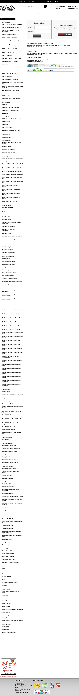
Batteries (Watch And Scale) (8, 518)
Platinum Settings (6, 401)
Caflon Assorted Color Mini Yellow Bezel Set (12, 174)
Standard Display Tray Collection (10, 284)
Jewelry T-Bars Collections (8, 267)
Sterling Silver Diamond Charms (9, 451)
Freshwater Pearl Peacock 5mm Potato (11, 329)
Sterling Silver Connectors (8, 486)
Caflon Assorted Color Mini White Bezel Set (12, 171)
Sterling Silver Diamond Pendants (10, 462)
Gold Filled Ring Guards (7, 246)
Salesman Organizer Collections (9, 278)
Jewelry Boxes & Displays (8, 256)
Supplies (4, 514)
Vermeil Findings (6, 589)
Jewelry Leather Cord (7, 539)
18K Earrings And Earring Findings (10, 110)
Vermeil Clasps (5, 600)
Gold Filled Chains (6, 216)
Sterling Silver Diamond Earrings (10, 459)
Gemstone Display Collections (9, 261)
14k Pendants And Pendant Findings (10, 90)
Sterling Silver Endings (7, 493)
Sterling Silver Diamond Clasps (9, 454)
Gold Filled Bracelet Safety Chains (10, 214)
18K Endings (5, 113)
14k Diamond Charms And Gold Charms (11, 58)
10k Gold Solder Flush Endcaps (9, 37)
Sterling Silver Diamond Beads (9, 445)
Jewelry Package (6, 542)
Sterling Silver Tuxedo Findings (9, 510)
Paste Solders (5, 626)
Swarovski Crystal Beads (8, 550)
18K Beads (4, 104)
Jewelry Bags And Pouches (8, 264)
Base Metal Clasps (6, 146)
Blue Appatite (5, 439)
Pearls (3, 288)
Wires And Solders (6, 624)
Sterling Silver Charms (7, 478)
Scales (3, 579)
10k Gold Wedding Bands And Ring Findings (12, 40)
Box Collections (6, 258)
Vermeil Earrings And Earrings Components (12, 609)
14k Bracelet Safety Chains (8, 52)
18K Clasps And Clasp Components (10, 107)
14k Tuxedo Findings (7, 95)
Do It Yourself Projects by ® (8, 676)
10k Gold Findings (6, 22)
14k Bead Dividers (6, 46)
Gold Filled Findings (6, 205)
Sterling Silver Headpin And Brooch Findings (12, 496)
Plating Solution (6, 544)
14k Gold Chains (6, 71)
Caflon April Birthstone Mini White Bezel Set (12, 158)
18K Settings (5, 124)
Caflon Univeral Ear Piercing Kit (9, 201)
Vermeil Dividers (6, 606)
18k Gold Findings (6, 102)
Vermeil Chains (5, 595)
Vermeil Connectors (6, 603)
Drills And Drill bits (6, 571)
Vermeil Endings (6, 612)
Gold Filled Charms (6, 219)
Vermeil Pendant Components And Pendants (12, 620)
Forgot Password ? (45, 36)
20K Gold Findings (6, 134)
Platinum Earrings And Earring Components (12, 394)
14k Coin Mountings (7, 55)
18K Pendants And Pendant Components (11, 118)
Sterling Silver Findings (7, 466)
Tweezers (4, 585)
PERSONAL (61, 34)
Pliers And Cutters (6, 576)
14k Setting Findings (7, 93)
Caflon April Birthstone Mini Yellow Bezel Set (12, 161)
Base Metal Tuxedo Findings (8, 152)
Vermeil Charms (6, 598)
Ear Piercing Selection (7, 156)
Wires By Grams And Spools (8, 632)
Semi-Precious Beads (7, 437)
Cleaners (4, 568)
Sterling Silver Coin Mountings (9, 483)
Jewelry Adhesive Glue (7, 525)
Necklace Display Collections (9, 269)
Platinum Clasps (6, 391)
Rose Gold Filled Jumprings (8, 429)
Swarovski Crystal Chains (8, 553)
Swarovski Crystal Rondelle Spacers (10, 562)
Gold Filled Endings (6, 233)
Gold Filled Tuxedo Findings (8, 252)
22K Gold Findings (6, 137)
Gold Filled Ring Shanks (8, 249)
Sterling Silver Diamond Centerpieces (11, 448)
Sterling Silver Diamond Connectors (10, 456)
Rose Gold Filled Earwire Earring (10, 426)
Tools (3, 566)
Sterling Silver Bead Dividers (9, 468)
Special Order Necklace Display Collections (12, 281)
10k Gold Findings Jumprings (9, 34)
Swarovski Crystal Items (7, 548)
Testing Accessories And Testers (10, 582)
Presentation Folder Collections (9, 272)
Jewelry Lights (5, 573)
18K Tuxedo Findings (7, 127)
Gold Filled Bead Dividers (8, 207)
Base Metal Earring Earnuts (8, 149)
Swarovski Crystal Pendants (8, 559)
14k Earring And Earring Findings (10, 61)
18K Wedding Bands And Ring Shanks (11, 130)
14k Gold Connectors (7, 76)
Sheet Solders (5, 629)
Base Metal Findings (6, 140)
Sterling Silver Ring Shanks (8, 507)
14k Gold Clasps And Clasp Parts (10, 73)
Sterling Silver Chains (7, 475)
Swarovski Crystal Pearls (8, 556)
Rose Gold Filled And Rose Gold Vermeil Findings (11, 412)
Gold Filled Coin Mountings (8, 226)
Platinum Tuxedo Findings (8, 403)
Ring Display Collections (8, 275)
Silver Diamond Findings (7, 443)
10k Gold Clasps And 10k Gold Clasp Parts (12, 27)
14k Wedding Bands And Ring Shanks (11, 98)
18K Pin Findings (6, 121)
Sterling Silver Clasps (7, 481)
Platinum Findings (6, 389)
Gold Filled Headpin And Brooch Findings (12, 236)
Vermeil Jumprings (6, 617)
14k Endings (5, 64)
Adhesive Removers (7, 516)
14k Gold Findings (6, 44)
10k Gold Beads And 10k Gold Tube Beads (12, 24)
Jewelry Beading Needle (7, 528)
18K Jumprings (5, 116)
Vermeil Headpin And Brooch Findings (11, 615)
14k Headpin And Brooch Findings (10, 79)
